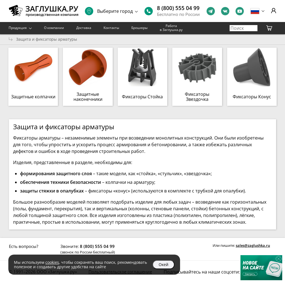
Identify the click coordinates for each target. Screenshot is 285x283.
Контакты (111, 27)
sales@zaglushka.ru (253, 245)
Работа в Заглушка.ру (171, 27)
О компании (54, 27)
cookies (52, 262)
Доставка (83, 27)
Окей (163, 264)
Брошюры (139, 27)
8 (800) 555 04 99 (178, 8)
